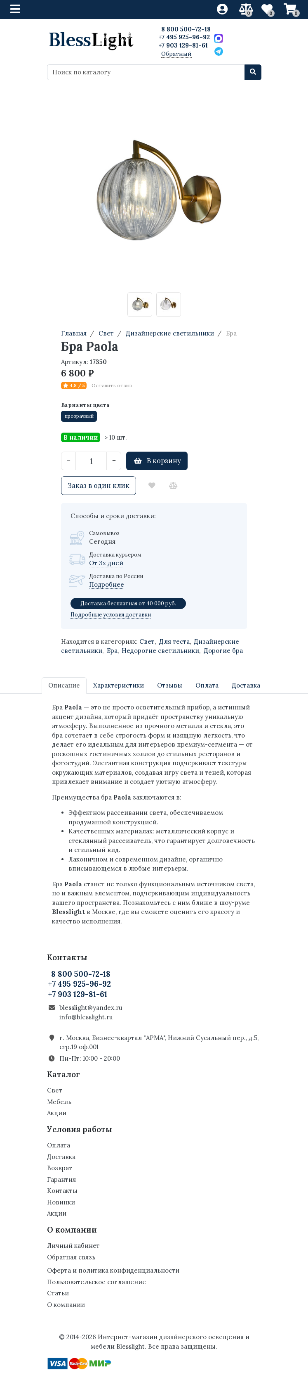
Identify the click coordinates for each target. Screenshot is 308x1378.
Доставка (61, 1157)
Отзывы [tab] (169, 685)
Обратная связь (71, 1257)
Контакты (62, 1191)
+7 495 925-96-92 (184, 37)
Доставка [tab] (246, 685)
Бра (112, 650)
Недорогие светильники (160, 650)
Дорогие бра (223, 650)
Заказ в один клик (98, 485)
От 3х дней (106, 563)
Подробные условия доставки (111, 614)
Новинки (61, 1202)
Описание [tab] (64, 685)
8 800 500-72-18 (186, 29)
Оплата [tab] (207, 685)
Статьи (58, 1293)
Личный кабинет (73, 1245)
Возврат (59, 1168)
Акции (56, 1113)
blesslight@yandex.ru (90, 1007)
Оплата (58, 1145)
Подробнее (106, 584)
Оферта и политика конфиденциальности (113, 1270)
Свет (147, 641)
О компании (66, 1305)
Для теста (174, 641)
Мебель (59, 1102)
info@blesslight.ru (86, 1017)
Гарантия (61, 1179)
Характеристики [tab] (118, 685)
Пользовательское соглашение (96, 1282)
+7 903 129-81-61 (183, 45)
